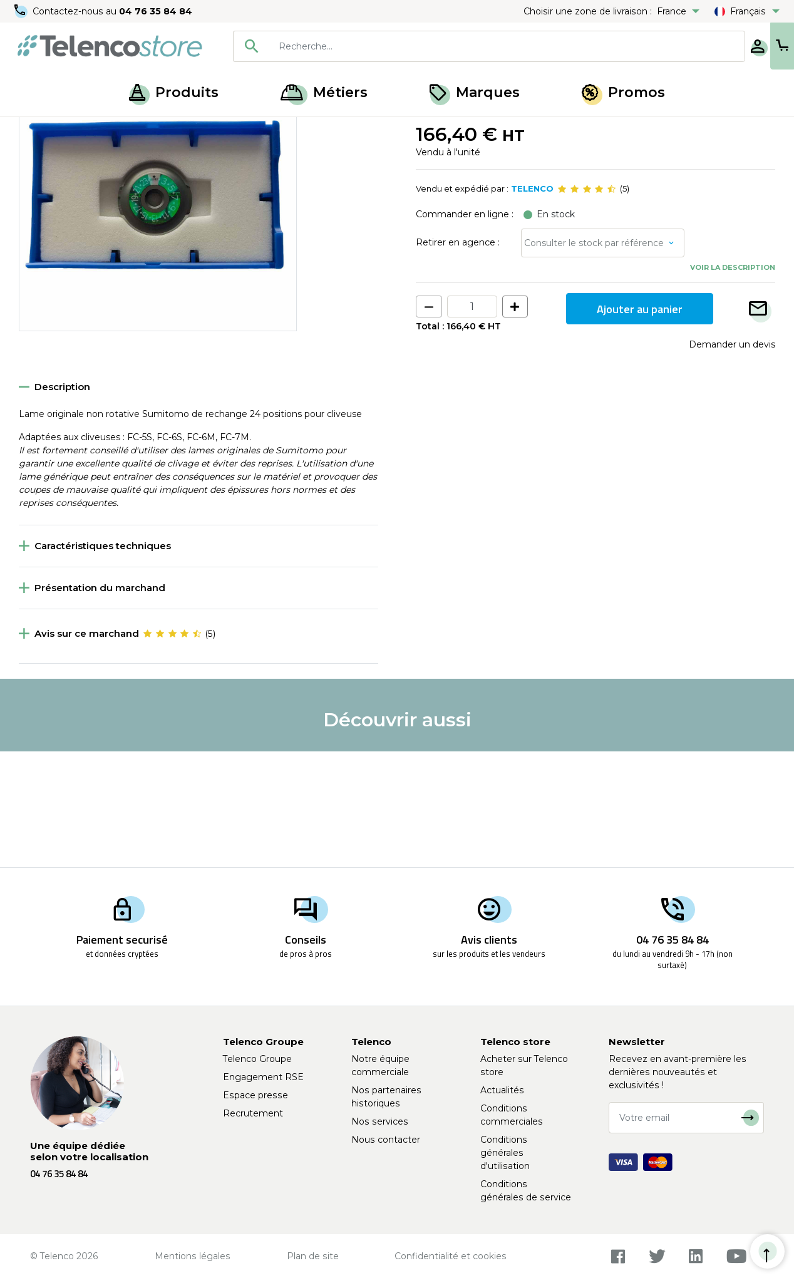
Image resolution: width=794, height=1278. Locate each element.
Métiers (324, 92)
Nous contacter (385, 1139)
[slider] (586, 305)
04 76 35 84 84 (156, 11)
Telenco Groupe (257, 1058)
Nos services (379, 1121)
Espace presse (255, 1095)
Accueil (34, 130)
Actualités (502, 1090)
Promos (623, 92)
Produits (174, 92)
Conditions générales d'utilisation (505, 1153)
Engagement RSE (263, 1077)
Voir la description (732, 383)
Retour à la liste (57, 157)
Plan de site (313, 1256)
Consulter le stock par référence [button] (594, 359)
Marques (475, 92)
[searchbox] (467, 46)
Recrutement (253, 1113)
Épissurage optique (102, 130)
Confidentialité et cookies (450, 1256)
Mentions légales (192, 1256)
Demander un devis (732, 460)
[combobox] (448, 46)
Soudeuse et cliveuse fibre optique (227, 130)
